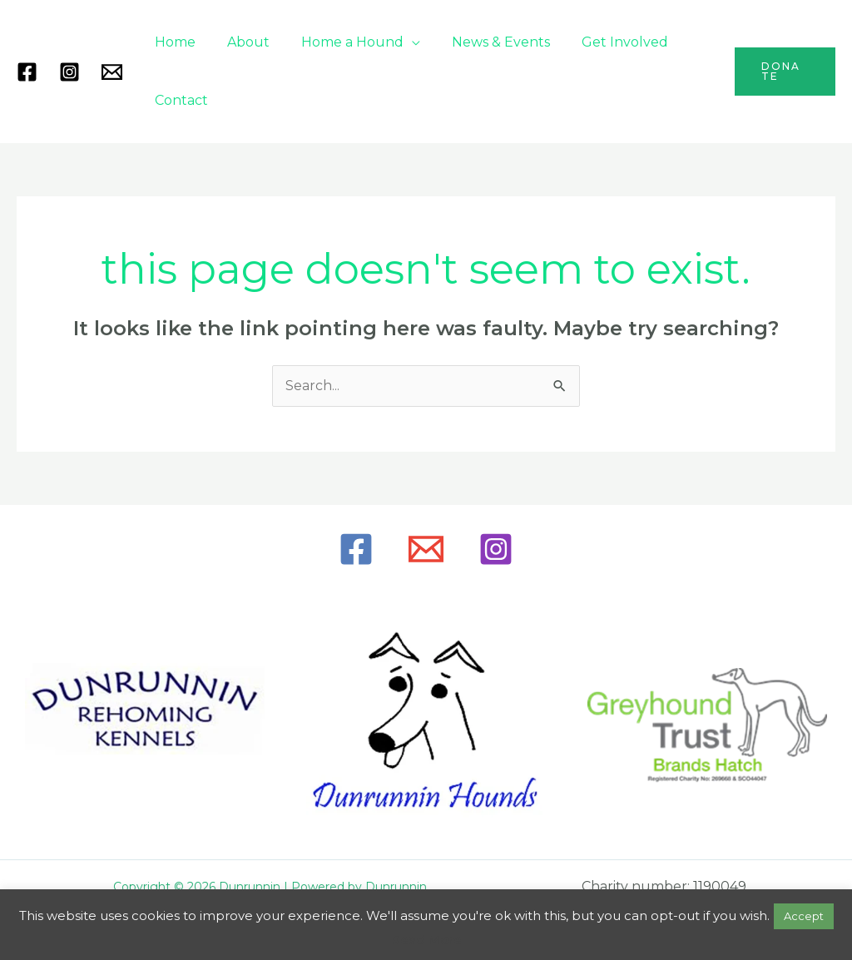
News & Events (483, 42)
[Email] (426, 549)
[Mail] (112, 72)
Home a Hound (340, 42)
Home (172, 42)
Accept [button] (804, 916)
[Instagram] (69, 72)
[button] (783, 71)
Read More (426, 940)
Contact (179, 100)
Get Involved (602, 42)
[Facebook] (27, 72)
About (241, 42)
